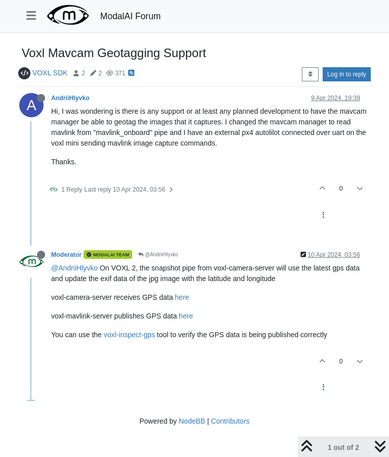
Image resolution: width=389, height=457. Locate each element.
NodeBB (192, 421)
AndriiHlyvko (70, 98)
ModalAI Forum (130, 16)
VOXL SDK (50, 73)
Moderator (66, 254)
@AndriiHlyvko (158, 254)
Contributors (230, 421)
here (182, 297)
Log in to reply (346, 74)
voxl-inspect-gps (129, 335)
